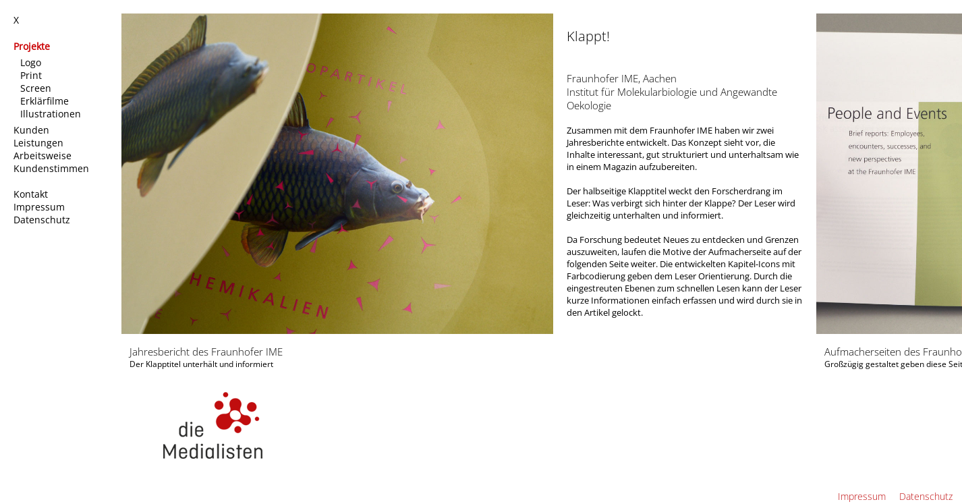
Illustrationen (52, 113)
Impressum (40, 206)
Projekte (33, 46)
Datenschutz (43, 219)
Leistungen (39, 142)
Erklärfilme (46, 100)
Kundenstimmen (52, 168)
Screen (37, 88)
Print (32, 75)
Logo (32, 62)
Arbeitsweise (43, 155)
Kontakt (32, 194)
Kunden (32, 129)
